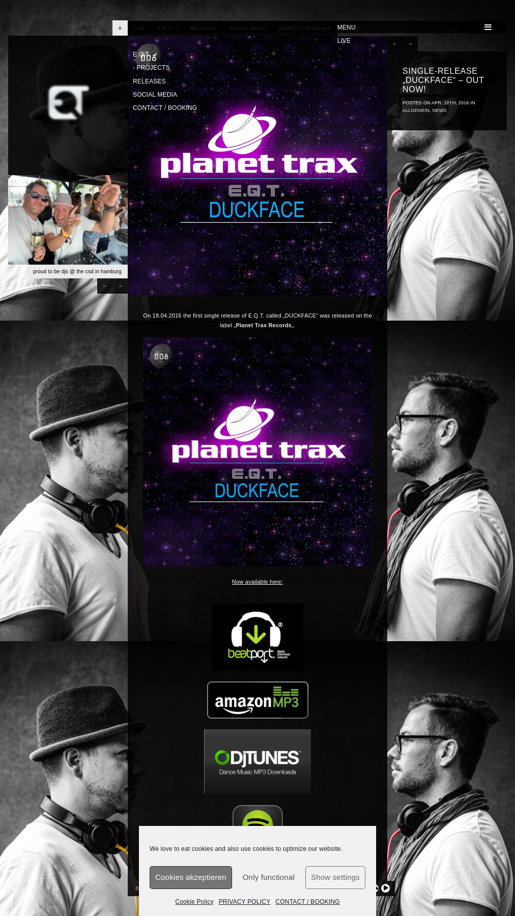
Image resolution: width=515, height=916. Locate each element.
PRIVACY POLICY (245, 901)
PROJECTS (151, 67)
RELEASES (149, 81)
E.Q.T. (145, 54)
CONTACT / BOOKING (307, 901)
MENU (414, 27)
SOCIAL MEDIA (155, 94)
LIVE (344, 40)
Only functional (269, 877)
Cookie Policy (194, 901)
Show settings (335, 877)
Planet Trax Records (264, 325)
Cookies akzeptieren (190, 877)
